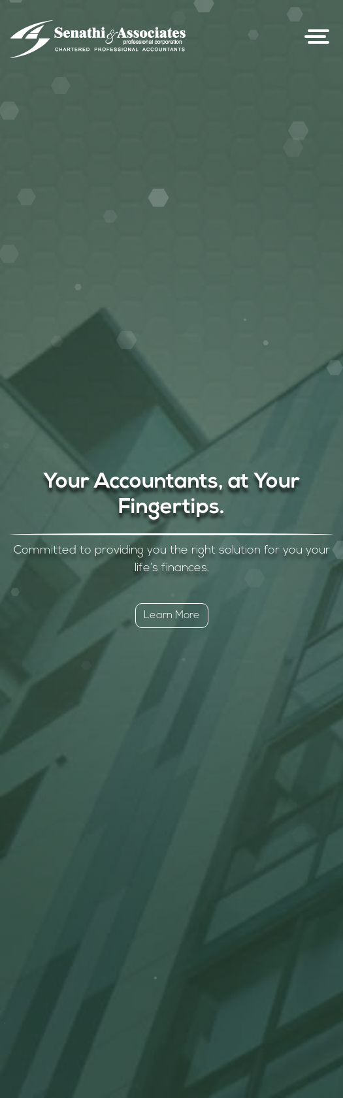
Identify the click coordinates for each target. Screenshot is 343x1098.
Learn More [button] (172, 615)
